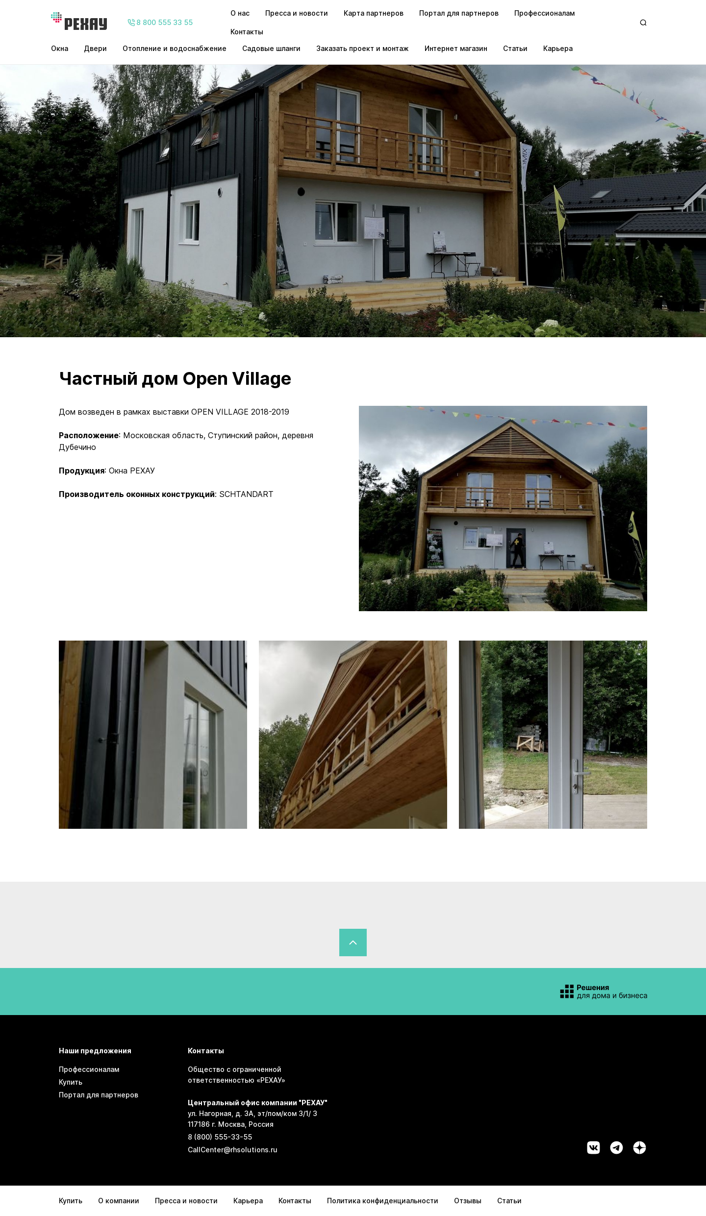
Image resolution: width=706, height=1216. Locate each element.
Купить (70, 1082)
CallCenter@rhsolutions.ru (232, 1149)
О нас (240, 13)
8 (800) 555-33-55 (220, 1137)
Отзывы (467, 1200)
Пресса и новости (296, 13)
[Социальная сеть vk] (593, 1147)
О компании (118, 1200)
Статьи (515, 48)
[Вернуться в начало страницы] (353, 942)
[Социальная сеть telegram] (616, 1147)
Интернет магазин (456, 48)
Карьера (558, 48)
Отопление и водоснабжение (175, 48)
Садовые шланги (271, 48)
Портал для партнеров (459, 13)
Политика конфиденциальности (382, 1200)
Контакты (246, 31)
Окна (59, 48)
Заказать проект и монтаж (362, 48)
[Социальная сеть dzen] (639, 1147)
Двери (95, 48)
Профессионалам (544, 13)
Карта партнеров (373, 13)
